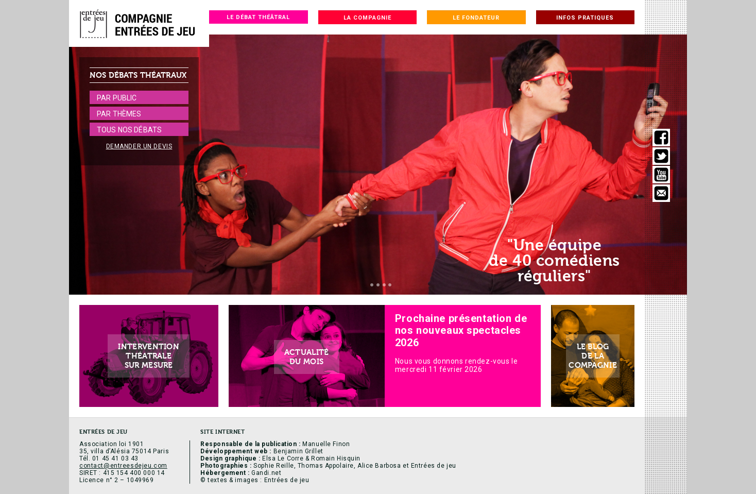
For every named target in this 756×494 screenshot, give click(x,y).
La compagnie (367, 17)
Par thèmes (119, 114)
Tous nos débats (129, 130)
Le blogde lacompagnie (593, 356)
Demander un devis (139, 146)
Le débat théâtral (258, 17)
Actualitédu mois (306, 357)
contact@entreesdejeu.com (123, 465)
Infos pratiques (585, 17)
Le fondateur (476, 17)
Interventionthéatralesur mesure (148, 356)
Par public (116, 98)
